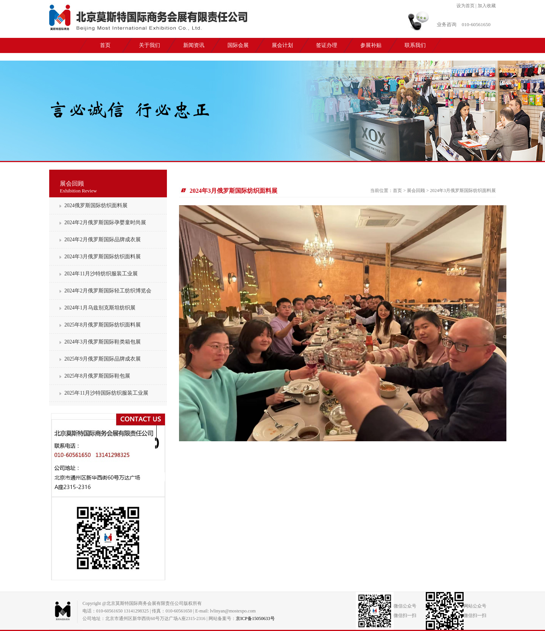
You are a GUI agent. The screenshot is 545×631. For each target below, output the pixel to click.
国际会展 (238, 45)
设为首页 (465, 5)
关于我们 (149, 45)
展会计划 (282, 45)
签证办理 (326, 45)
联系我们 (415, 45)
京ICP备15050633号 (255, 618)
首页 (105, 45)
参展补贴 (371, 45)
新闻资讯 (193, 45)
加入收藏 (487, 5)
